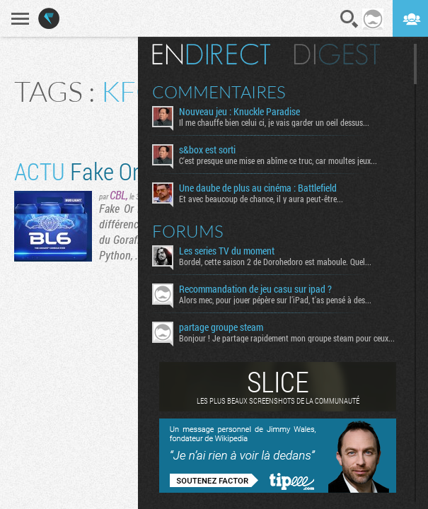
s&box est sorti (207, 150)
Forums (188, 231)
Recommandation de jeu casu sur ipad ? (255, 289)
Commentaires (219, 92)
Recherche (349, 19)
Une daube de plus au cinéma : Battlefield (258, 188)
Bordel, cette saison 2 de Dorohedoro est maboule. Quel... (275, 262)
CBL (118, 194)
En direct (211, 54)
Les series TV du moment (226, 251)
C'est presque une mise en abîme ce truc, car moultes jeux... (278, 160)
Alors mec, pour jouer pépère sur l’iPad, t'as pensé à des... (275, 300)
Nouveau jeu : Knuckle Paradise (239, 111)
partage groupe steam (221, 327)
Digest (337, 54)
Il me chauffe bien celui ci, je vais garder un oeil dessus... (274, 122)
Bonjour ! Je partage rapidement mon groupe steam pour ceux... (287, 338)
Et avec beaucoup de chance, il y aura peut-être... (261, 199)
